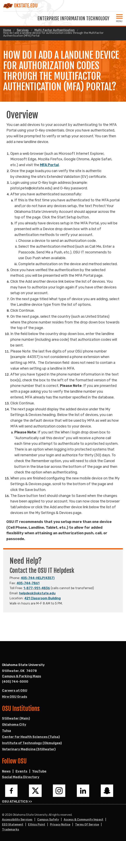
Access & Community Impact (83, 819)
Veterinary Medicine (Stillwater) (29, 749)
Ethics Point (36, 824)
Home (7, 30)
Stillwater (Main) (16, 718)
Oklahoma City (14, 724)
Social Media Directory (20, 777)
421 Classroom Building (42, 598)
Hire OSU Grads (14, 697)
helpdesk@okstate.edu (37, 593)
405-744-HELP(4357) (38, 578)
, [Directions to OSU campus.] (19, 671)
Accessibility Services (17, 819)
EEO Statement (12, 824)
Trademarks (10, 829)
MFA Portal (49, 165)
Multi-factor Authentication (54, 30)
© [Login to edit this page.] (3, 815)
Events (21, 771)
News (6, 771)
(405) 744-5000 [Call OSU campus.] (15, 681)
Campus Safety (48, 819)
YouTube (39, 771)
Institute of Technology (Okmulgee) (32, 743)
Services (23, 30)
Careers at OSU (14, 690)
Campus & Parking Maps (21, 676)
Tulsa (6, 731)
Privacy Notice (60, 824)
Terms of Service (87, 824)
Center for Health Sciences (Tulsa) (31, 737)
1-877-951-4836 (36, 588)
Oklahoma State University (23, 665)
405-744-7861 (28, 583)
